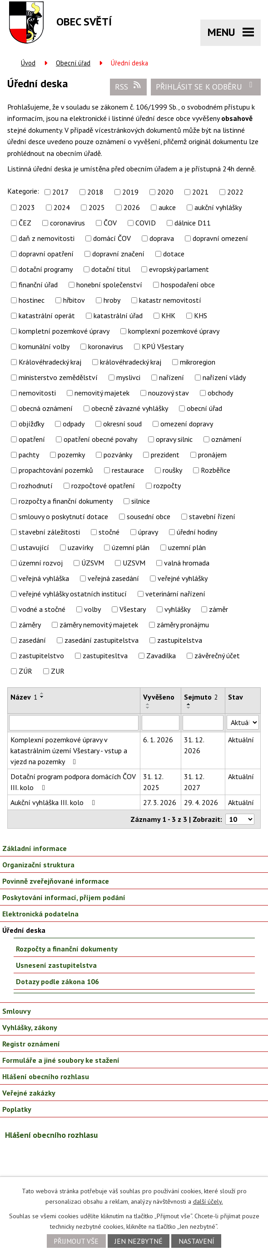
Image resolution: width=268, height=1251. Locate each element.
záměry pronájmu (183, 624)
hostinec (32, 300)
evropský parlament (179, 269)
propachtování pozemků (56, 470)
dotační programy (46, 269)
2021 (200, 191)
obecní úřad (204, 408)
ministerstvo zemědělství (58, 377)
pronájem (212, 454)
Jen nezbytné (138, 1241)
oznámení (226, 439)
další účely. (208, 1201)
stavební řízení (212, 516)
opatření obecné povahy (100, 439)
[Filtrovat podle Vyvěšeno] (160, 723)
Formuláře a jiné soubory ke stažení (60, 1060)
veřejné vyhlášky (183, 578)
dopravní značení (118, 253)
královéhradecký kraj (130, 361)
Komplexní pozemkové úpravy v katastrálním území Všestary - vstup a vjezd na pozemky (68, 750)
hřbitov (74, 300)
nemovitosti (37, 392)
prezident (165, 454)
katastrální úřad (118, 315)
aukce (167, 207)
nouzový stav (168, 392)
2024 (62, 207)
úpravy (148, 531)
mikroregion (197, 361)
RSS (128, 86)
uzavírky (80, 547)
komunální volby (44, 346)
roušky (172, 470)
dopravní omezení (220, 238)
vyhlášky (177, 609)
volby (92, 609)
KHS (200, 315)
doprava (161, 238)
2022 (235, 191)
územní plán (130, 547)
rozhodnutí (36, 485)
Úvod (28, 63)
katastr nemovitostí (170, 300)
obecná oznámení (46, 408)
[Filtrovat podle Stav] (243, 722)
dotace (173, 253)
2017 (60, 191)
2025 (97, 207)
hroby (112, 300)
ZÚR (25, 671)
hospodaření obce (188, 284)
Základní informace (34, 848)
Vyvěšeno (158, 696)
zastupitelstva (179, 640)
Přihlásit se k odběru (206, 86)
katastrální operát (47, 315)
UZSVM (134, 562)
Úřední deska (23, 930)
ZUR (58, 671)
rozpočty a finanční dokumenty (66, 500)
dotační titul (110, 269)
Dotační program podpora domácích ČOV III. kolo (73, 782)
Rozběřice (215, 470)
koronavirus (105, 346)
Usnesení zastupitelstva (56, 965)
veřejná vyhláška (44, 578)
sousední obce (148, 516)
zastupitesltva (105, 655)
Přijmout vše (76, 1241)
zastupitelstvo (41, 655)
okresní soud (122, 423)
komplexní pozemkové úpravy (173, 330)
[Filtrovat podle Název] (74, 723)
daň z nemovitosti (46, 238)
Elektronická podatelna (40, 913)
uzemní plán (187, 547)
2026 (132, 207)
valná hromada (186, 562)
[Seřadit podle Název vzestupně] (42, 693)
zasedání (32, 640)
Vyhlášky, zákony (29, 1027)
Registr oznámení (31, 1043)
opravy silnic (174, 439)
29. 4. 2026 (201, 802)
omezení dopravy (186, 423)
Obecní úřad (73, 63)
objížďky (31, 423)
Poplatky (16, 1109)
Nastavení (196, 1241)
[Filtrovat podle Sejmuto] (203, 723)
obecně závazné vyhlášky (129, 408)
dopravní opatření (46, 253)
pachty (29, 454)
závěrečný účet (217, 655)
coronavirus (67, 222)
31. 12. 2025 (153, 782)
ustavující (34, 547)
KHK (168, 315)
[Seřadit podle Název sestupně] (42, 697)
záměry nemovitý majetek (99, 624)
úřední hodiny (197, 531)
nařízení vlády (224, 377)
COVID (145, 222)
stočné (109, 531)
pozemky (71, 454)
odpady (73, 423)
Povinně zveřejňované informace (55, 881)
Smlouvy (16, 1011)
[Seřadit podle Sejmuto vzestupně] (189, 704)
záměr (218, 609)
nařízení (171, 377)
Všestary (132, 609)
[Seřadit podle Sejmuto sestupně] (189, 708)
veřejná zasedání (113, 578)
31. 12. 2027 (194, 782)
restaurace (128, 470)
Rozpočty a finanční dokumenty (67, 948)
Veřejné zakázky (28, 1092)
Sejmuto (201, 696)
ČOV (110, 222)
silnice (140, 500)
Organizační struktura (38, 864)
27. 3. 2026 (159, 802)
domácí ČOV (112, 238)
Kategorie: (23, 190)
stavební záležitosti (49, 531)
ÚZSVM (92, 562)
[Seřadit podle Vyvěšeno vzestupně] (148, 704)
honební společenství (109, 284)
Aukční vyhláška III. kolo (54, 802)
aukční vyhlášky (218, 207)
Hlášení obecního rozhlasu (45, 1076)
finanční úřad (38, 284)
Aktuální (241, 739)
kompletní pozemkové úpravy (64, 330)
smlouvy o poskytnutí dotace (63, 516)
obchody (220, 392)
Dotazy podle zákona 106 (57, 981)
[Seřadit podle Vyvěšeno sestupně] (148, 708)
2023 (27, 207)
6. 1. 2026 (158, 739)
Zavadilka (161, 655)
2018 (95, 191)
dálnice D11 (192, 222)
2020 (165, 191)
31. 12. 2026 (194, 745)
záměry (30, 624)
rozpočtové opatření (103, 485)
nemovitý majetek (101, 392)
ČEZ (25, 222)
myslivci (128, 377)
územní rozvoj (41, 562)
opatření (32, 439)
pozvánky (118, 454)
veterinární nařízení (175, 593)
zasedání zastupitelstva (102, 640)
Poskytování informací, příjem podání (63, 897)
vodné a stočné (42, 609)
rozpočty (167, 485)
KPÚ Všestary (163, 346)
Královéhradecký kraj (50, 361)
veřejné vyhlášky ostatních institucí (73, 593)
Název (23, 696)
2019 (130, 191)
